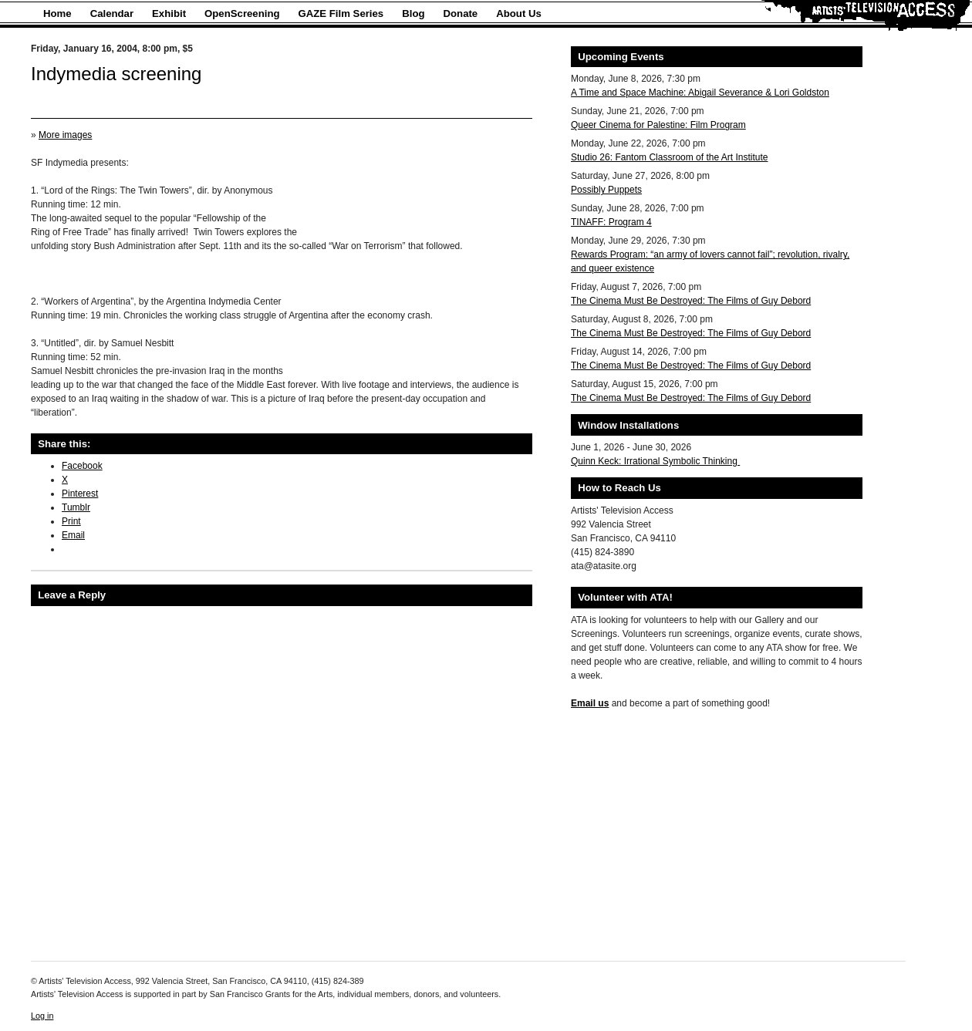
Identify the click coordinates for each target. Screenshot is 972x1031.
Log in (42, 1015)
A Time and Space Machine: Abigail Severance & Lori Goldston (700, 92)
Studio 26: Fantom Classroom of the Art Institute (669, 157)
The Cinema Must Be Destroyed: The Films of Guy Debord (691, 300)
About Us (519, 13)
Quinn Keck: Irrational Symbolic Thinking (655, 461)
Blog (413, 13)
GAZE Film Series (341, 13)
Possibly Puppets (606, 189)
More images (65, 135)
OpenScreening (241, 13)
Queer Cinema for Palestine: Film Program (658, 125)
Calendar (111, 13)
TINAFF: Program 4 (611, 222)
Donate (461, 13)
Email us (590, 703)
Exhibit (169, 13)
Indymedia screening (116, 73)
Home (57, 13)
